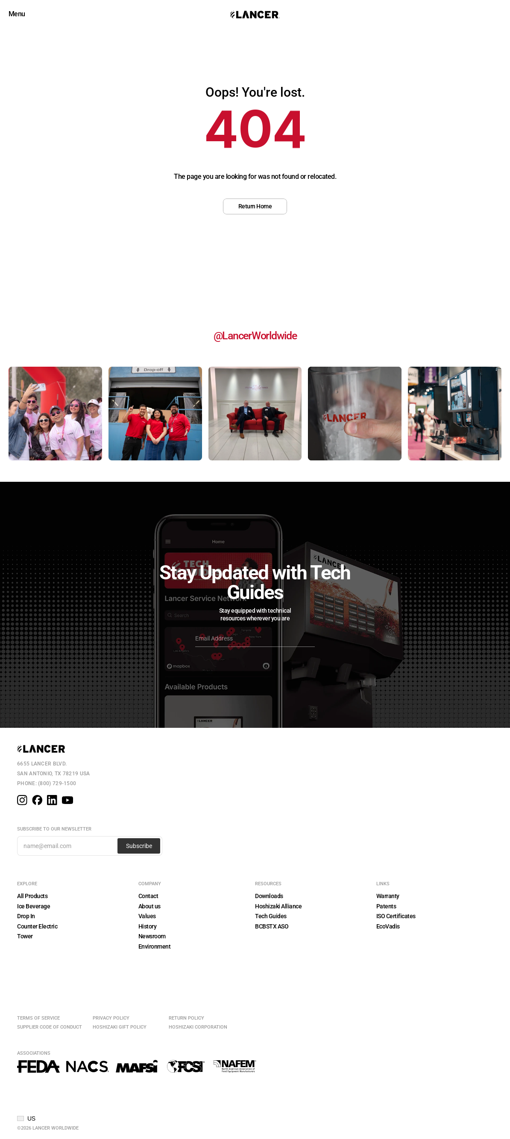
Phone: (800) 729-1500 (46, 783)
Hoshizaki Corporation (198, 1027)
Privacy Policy (111, 1018)
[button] (26, 1118)
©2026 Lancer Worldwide (48, 1128)
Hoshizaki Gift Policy (120, 1027)
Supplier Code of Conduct (49, 1027)
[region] (255, 135)
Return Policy (186, 1018)
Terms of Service (38, 1018)
